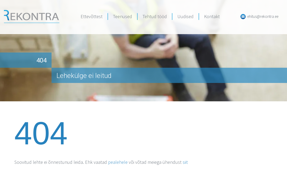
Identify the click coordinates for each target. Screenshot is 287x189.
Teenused (122, 16)
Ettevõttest (92, 16)
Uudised (185, 16)
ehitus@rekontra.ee (262, 16)
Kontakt (212, 16)
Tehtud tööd (155, 16)
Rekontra (31, 17)
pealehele (118, 162)
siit (185, 162)
